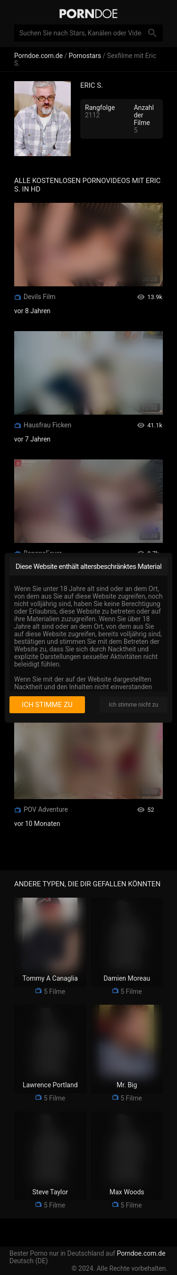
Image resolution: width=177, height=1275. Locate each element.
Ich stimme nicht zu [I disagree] (133, 704)
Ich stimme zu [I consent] (47, 704)
